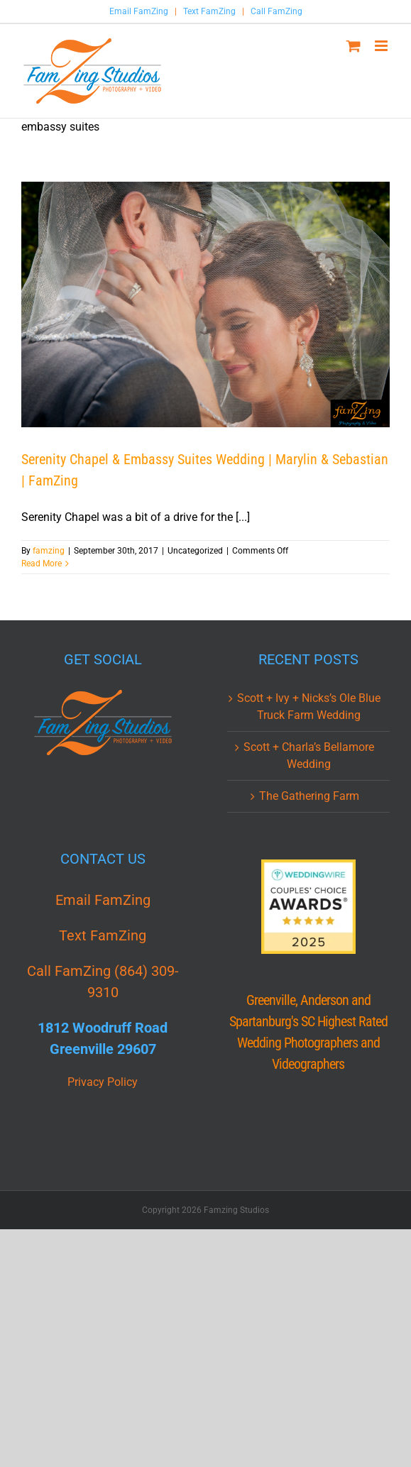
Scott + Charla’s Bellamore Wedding (308, 755)
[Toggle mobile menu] (382, 45)
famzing (49, 551)
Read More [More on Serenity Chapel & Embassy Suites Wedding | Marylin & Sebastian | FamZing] (41, 563)
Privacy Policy (102, 1082)
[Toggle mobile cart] (353, 45)
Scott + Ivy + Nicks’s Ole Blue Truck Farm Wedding (308, 706)
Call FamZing (276, 11)
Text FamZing (209, 11)
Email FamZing (138, 11)
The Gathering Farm (309, 796)
